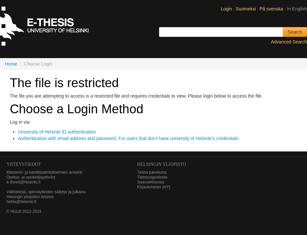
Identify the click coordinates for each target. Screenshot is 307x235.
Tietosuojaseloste (152, 177)
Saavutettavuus (150, 182)
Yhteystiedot (24, 164)
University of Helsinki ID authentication (57, 131)
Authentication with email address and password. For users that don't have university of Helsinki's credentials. (128, 138)
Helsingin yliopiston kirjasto (30, 197)
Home (11, 64)
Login (226, 8)
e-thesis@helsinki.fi (23, 182)
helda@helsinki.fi (21, 201)
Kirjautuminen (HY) (153, 187)
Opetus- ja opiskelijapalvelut (31, 177)
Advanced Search (289, 41)
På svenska (272, 8)
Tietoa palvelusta (152, 172)
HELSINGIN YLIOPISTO (161, 164)
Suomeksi (246, 8)
